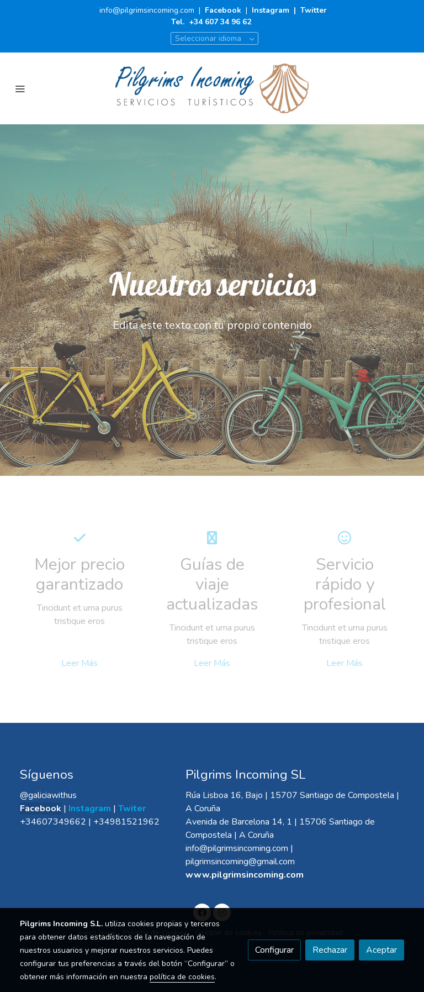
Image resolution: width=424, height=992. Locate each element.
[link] (212, 88)
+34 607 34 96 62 (220, 22)
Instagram (270, 10)
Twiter (132, 808)
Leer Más (79, 663)
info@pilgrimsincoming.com (146, 10)
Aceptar (381, 950)
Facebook (224, 10)
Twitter (313, 10)
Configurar (274, 950)
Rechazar (329, 950)
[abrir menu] (20, 88)
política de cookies (182, 977)
